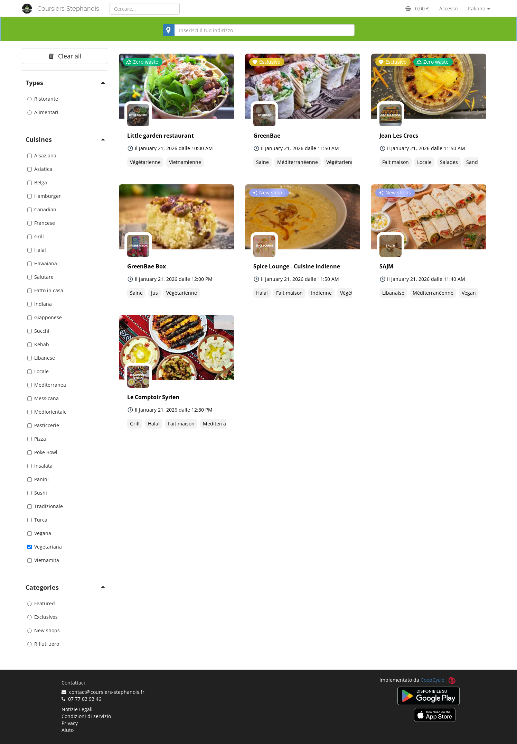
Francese (41, 223)
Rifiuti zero (43, 644)
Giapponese (44, 317)
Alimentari (42, 112)
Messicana (43, 398)
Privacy (70, 723)
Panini (38, 479)
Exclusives (42, 617)
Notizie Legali (77, 709)
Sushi (37, 492)
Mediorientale (47, 411)
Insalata (40, 465)
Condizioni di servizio (86, 716)
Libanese (41, 358)
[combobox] (259, 30)
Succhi (38, 331)
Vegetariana (44, 546)
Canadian (41, 209)
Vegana (39, 533)
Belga (37, 182)
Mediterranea (46, 385)
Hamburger (44, 196)
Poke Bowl (42, 452)
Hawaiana (42, 263)
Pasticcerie (43, 425)
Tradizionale (45, 506)
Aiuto (68, 730)
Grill (35, 236)
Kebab (38, 344)
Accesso (448, 8)
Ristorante (42, 98)
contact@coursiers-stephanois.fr (103, 692)
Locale (38, 371)
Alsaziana (41, 155)
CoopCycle (432, 680)
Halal (36, 250)
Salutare (40, 277)
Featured (41, 603)
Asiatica (39, 169)
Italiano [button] (479, 8)
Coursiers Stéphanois (68, 8)
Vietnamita (43, 560)
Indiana (39, 304)
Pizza (36, 438)
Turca (37, 519)
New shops (43, 630)
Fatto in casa (45, 290)
